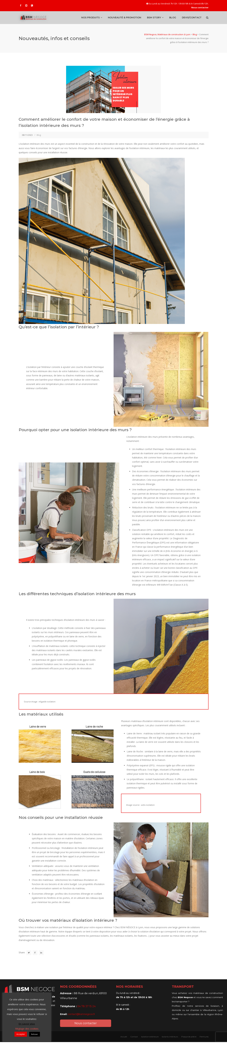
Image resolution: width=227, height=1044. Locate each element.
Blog (172, 18)
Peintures (204, 1038)
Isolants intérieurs (170, 1038)
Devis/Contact (192, 18)
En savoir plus (27, 1023)
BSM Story (154, 18)
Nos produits (90, 18)
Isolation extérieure (150, 1038)
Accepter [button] (20, 1034)
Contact (134, 1038)
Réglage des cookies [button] (26, 1028)
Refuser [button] (34, 1034)
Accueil (123, 1038)
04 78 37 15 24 (86, 1008)
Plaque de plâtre (188, 1038)
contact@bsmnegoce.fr (81, 1016)
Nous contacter (85, 1025)
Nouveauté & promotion (124, 18)
